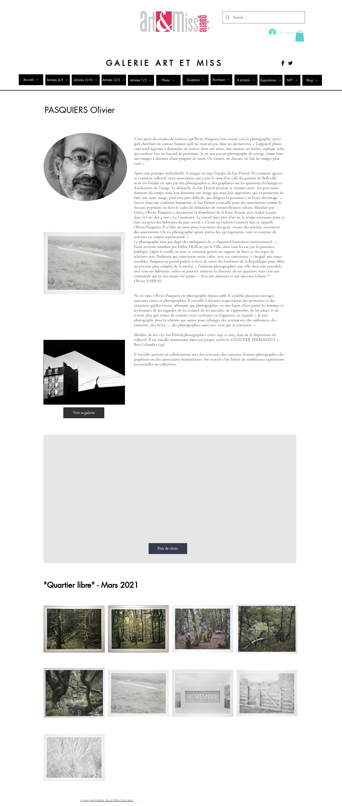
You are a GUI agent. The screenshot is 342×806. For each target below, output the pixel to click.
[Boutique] (221, 79)
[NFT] (292, 80)
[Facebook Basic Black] (282, 63)
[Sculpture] (196, 80)
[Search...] (263, 17)
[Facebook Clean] (272, 800)
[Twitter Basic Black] (290, 63)
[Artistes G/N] (86, 80)
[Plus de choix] (168, 548)
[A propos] (246, 80)
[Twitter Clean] (279, 800)
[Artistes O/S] (114, 80)
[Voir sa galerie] (83, 412)
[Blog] (312, 80)
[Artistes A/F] (57, 80)
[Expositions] (271, 80)
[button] (299, 36)
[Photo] (168, 80)
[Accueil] (31, 79)
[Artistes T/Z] (141, 80)
